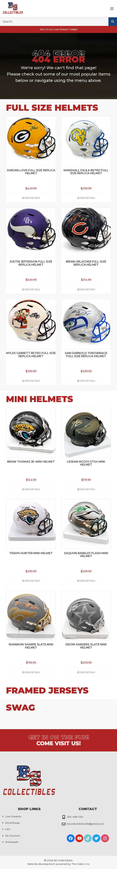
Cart (7, 829)
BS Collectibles (63, 860)
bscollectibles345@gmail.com (85, 823)
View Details (31, 198)
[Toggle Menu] (111, 9)
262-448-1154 (75, 816)
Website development (41, 864)
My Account (12, 835)
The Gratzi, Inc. (80, 864)
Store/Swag (12, 822)
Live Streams (13, 816)
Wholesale (11, 842)
